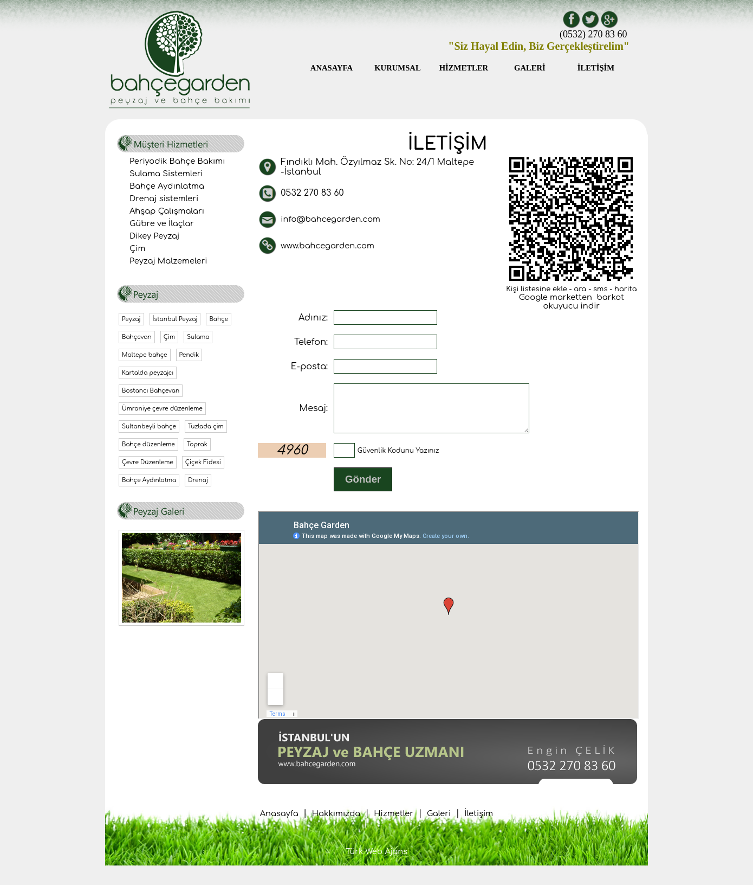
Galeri (439, 823)
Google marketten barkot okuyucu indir (571, 301)
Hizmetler (393, 823)
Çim (137, 248)
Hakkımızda (336, 823)
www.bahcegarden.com (327, 245)
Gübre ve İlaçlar (161, 223)
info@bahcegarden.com (330, 219)
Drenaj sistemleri (163, 198)
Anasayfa (279, 823)
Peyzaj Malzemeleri (168, 260)
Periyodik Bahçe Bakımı (177, 161)
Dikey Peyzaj (154, 236)
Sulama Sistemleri (166, 173)
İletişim (478, 823)
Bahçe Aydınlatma (166, 186)
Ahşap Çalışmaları (166, 211)
